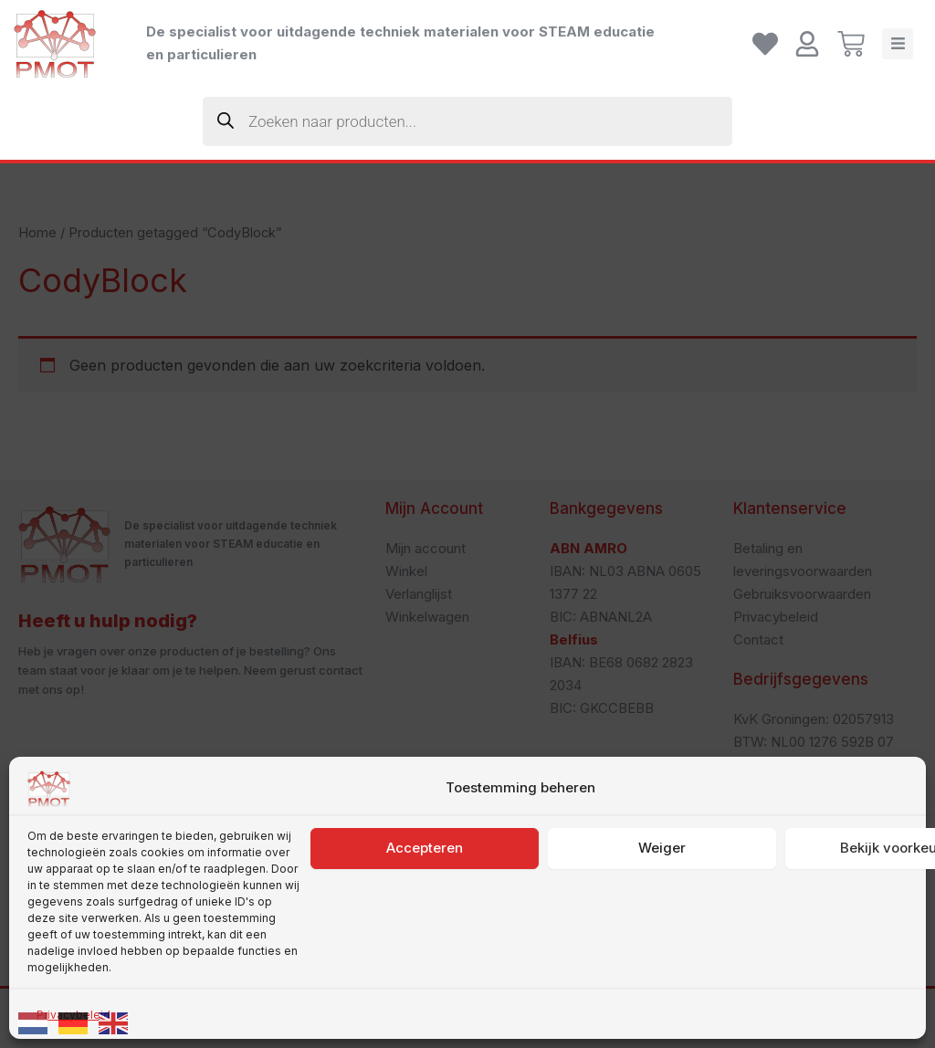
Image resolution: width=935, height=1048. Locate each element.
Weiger (662, 935)
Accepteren (424, 935)
